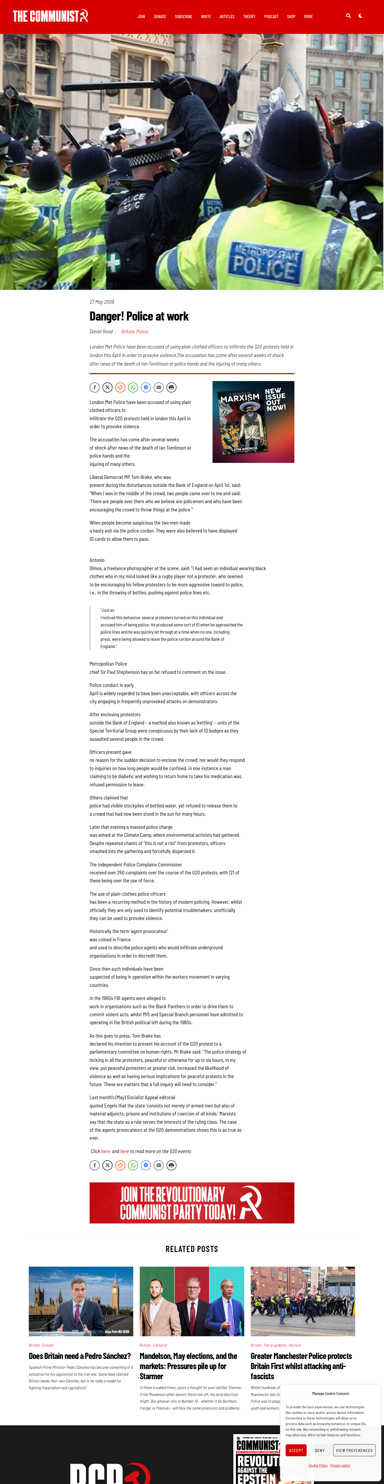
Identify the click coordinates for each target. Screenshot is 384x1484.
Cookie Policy (318, 1465)
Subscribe (183, 16)
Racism (295, 1345)
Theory (249, 16)
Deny (320, 1450)
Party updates (275, 1345)
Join (141, 16)
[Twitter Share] (107, 388)
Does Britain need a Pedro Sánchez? (80, 1356)
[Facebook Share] (95, 388)
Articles (227, 16)
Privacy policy (340, 1465)
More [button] (308, 16)
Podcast (271, 16)
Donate (160, 16)
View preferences (354, 1450)
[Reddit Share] (120, 388)
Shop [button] (291, 16)
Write (206, 16)
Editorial (160, 1345)
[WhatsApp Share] (133, 388)
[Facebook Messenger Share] (146, 388)
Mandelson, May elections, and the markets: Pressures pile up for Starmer (188, 1366)
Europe (48, 1345)
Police (142, 331)
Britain (127, 331)
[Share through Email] (159, 388)
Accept (296, 1450)
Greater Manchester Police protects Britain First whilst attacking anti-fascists (301, 1366)
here (106, 1151)
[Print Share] (171, 388)
